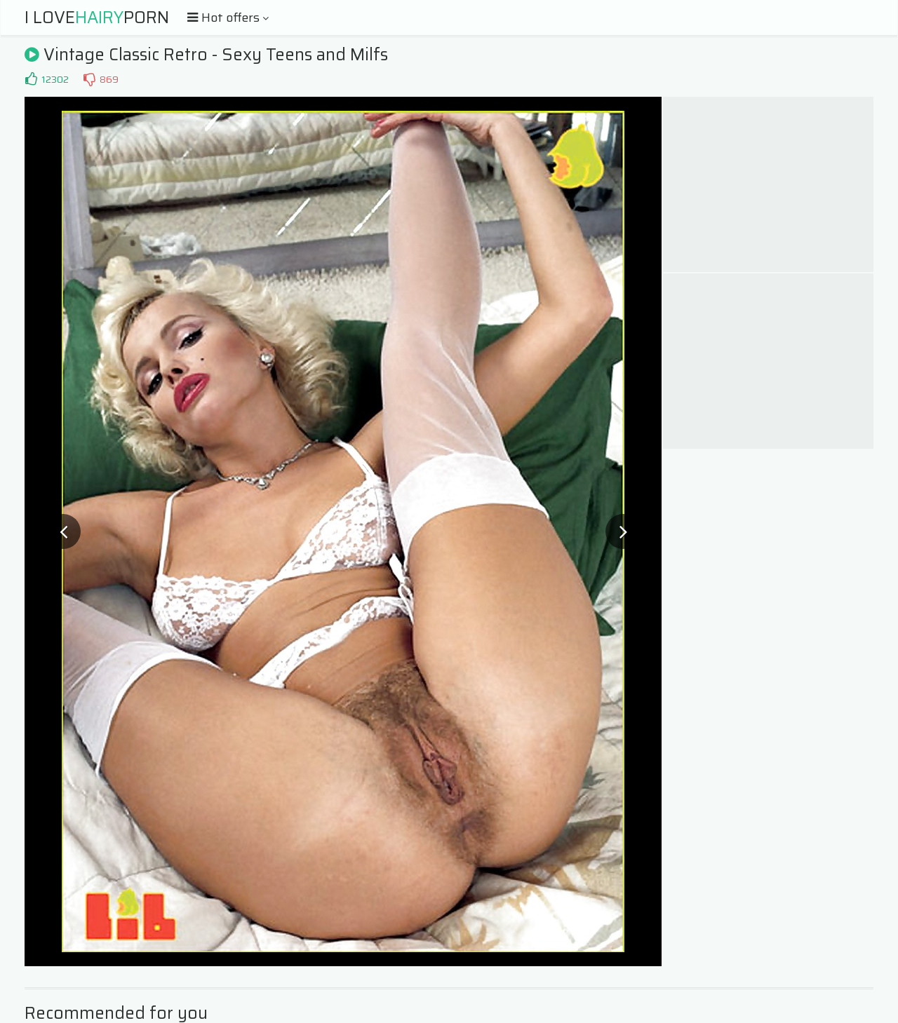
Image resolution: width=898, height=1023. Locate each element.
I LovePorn (97, 17)
